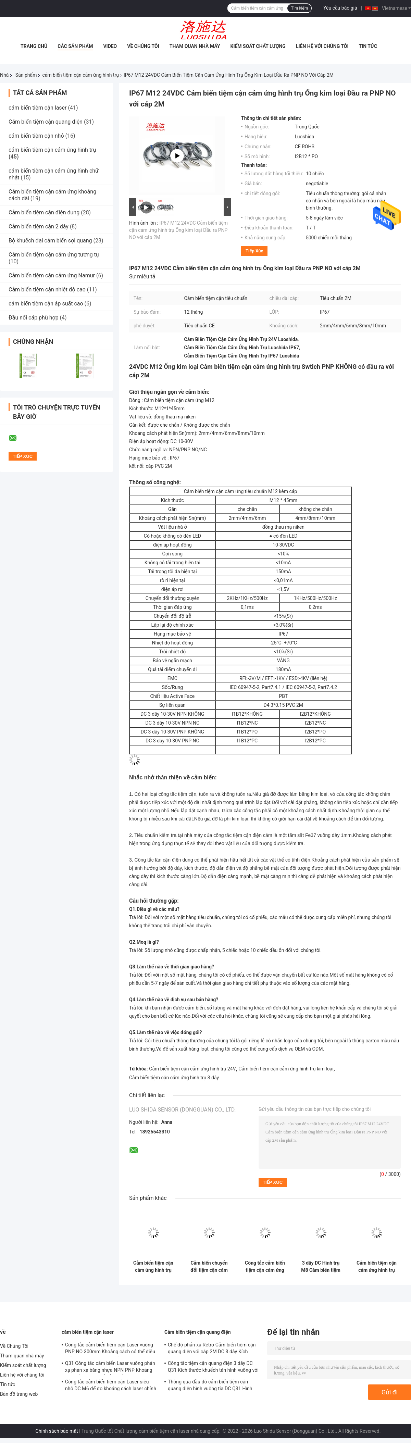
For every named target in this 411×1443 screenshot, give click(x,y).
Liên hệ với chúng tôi (322, 46)
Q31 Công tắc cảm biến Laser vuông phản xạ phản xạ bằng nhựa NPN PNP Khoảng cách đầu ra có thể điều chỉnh (110, 1367)
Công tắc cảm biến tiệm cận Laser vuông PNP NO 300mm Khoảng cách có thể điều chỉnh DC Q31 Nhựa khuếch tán (110, 1349)
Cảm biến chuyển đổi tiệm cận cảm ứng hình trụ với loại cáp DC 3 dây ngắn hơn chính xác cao (209, 1266)
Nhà (4, 75)
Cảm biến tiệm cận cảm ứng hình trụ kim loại (285, 1068)
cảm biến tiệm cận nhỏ (36, 136)
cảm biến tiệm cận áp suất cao (46, 303)
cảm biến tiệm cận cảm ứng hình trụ (80, 75)
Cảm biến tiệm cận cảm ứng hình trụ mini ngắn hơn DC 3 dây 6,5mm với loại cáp (153, 1266)
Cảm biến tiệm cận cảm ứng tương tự (54, 254)
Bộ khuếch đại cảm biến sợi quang (50, 240)
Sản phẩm (26, 75)
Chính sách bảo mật (57, 1431)
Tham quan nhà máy (195, 46)
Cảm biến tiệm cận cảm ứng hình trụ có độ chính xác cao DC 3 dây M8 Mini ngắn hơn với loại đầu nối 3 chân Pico (376, 1266)
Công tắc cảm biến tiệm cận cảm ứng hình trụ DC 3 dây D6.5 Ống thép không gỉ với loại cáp (265, 1266)
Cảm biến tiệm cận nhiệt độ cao (47, 289)
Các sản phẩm (75, 46)
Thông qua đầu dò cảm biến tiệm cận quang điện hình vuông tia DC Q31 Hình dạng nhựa (210, 1386)
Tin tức (368, 46)
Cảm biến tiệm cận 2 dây (38, 226)
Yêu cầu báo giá (340, 8)
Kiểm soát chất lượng (257, 46)
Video (110, 46)
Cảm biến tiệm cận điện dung (44, 212)
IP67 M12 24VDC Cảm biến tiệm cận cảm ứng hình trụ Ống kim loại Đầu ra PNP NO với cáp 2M (178, 230)
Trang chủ (34, 46)
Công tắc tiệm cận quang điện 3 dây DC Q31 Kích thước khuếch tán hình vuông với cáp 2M (213, 1367)
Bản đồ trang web (19, 1394)
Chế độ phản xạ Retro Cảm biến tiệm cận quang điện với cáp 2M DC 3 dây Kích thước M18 (212, 1349)
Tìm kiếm (299, 8)
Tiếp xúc (254, 250)
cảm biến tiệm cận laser (38, 107)
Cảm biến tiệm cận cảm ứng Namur (52, 275)
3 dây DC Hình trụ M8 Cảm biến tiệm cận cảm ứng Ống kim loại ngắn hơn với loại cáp (320, 1266)
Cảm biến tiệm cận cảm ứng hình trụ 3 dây (174, 1077)
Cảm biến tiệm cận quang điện (46, 121)
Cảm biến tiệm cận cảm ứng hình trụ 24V (192, 1068)
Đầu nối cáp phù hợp (34, 317)
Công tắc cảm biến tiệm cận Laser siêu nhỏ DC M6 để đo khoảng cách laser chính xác (110, 1386)
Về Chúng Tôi (143, 46)
